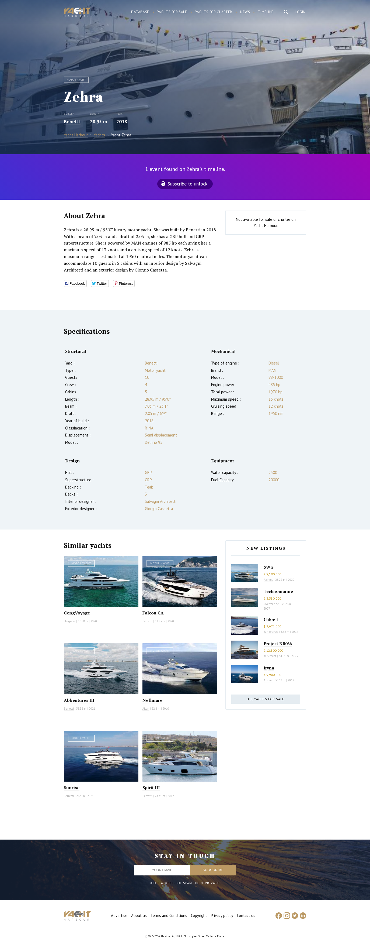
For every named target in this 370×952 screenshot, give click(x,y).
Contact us (246, 915)
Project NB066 (278, 643)
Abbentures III (79, 700)
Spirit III (151, 788)
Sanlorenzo (271, 632)
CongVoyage (77, 613)
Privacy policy (222, 915)
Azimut (268, 580)
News (245, 12)
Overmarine (272, 604)
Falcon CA (153, 613)
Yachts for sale (172, 12)
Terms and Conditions (169, 915)
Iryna (269, 668)
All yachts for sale (265, 699)
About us (139, 915)
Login (300, 12)
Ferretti (147, 621)
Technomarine (278, 591)
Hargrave (69, 621)
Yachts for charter (213, 12)
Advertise (119, 915)
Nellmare (152, 700)
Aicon (145, 708)
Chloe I (271, 619)
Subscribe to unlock (187, 184)
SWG (268, 567)
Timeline (266, 12)
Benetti (72, 121)
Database (140, 12)
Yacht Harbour (77, 13)
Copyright (199, 915)
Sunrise (71, 788)
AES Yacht (270, 656)
